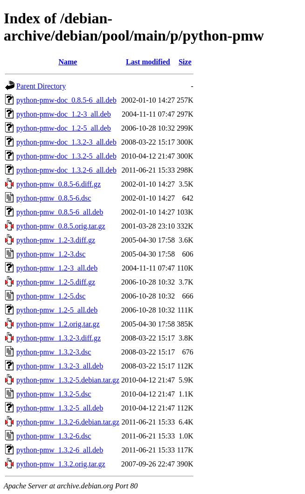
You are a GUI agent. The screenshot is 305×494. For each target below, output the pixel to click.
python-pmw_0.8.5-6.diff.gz (58, 184)
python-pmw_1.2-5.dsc (50, 296)
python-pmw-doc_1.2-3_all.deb (63, 114)
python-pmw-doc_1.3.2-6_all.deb (66, 170)
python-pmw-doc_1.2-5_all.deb (63, 128)
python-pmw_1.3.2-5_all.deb (59, 408)
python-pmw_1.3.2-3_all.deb (59, 366)
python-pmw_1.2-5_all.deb (56, 310)
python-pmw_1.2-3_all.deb (56, 268)
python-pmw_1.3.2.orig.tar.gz (60, 464)
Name (67, 62)
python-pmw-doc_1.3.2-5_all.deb (66, 156)
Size (185, 62)
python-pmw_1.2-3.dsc (50, 254)
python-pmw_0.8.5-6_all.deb (59, 212)
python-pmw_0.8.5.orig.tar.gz (60, 226)
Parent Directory (41, 86)
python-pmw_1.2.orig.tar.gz (58, 324)
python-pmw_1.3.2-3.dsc (53, 352)
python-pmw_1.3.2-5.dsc (53, 394)
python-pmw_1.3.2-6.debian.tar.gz (67, 422)
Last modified (148, 62)
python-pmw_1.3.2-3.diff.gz (58, 338)
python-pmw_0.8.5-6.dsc (53, 198)
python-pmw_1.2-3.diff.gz (55, 240)
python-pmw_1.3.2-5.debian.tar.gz (67, 380)
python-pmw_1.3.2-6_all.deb (59, 450)
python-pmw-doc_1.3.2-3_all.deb (66, 142)
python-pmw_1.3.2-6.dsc (53, 436)
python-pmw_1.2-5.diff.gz (55, 282)
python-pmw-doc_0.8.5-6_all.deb (66, 100)
